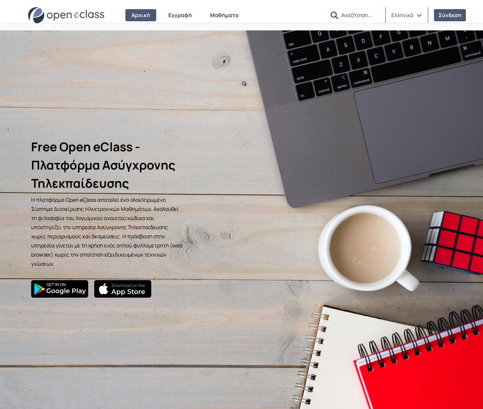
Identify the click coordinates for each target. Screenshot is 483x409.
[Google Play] (59, 289)
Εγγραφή (180, 15)
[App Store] (122, 289)
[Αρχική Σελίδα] (66, 15)
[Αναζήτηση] (360, 14)
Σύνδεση (450, 15)
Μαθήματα (224, 15)
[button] (334, 15)
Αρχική (140, 15)
